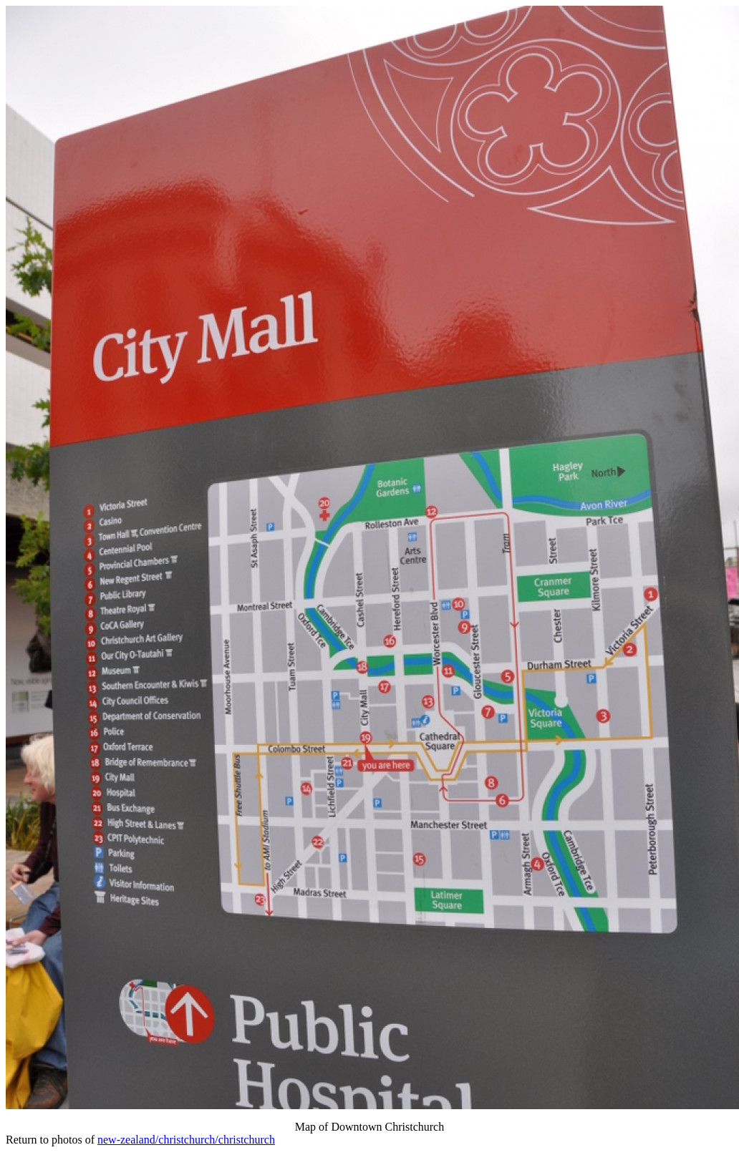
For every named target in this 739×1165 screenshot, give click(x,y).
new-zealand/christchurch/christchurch (186, 1140)
